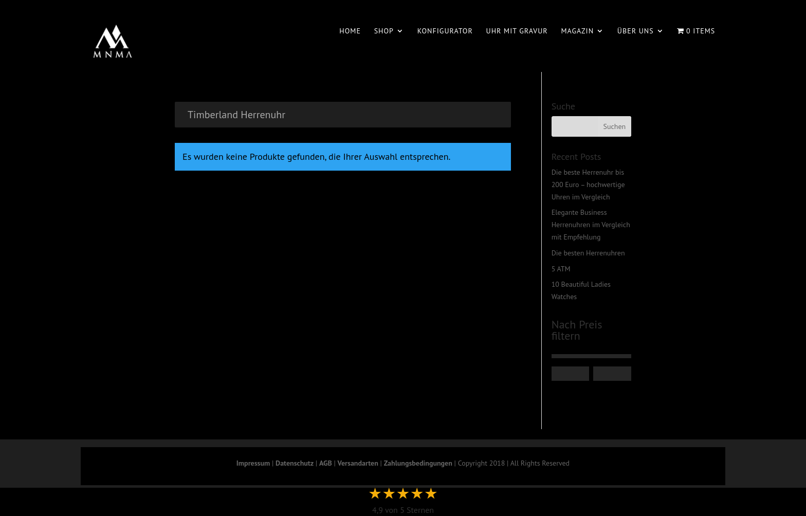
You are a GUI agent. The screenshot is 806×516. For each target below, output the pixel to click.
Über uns (635, 31)
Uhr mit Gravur (517, 31)
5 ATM (561, 268)
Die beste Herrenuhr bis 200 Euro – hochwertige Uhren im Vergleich (588, 184)
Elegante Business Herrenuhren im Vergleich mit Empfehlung (591, 225)
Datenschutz (295, 463)
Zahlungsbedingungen (418, 463)
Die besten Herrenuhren (588, 252)
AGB (325, 463)
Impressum (253, 463)
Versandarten (358, 463)
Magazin (577, 31)
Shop (384, 31)
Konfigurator (445, 31)
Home (350, 31)
